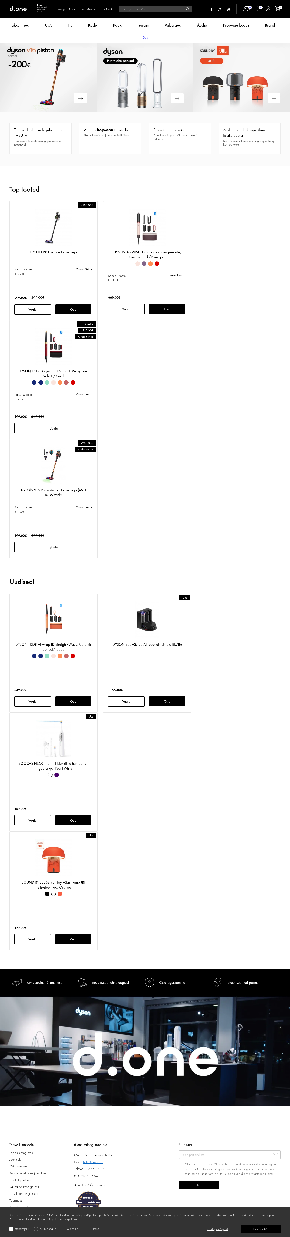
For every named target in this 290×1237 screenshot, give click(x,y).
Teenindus (15, 1200)
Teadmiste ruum (89, 9)
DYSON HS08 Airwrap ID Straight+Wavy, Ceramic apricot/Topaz (53, 647)
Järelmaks (15, 1159)
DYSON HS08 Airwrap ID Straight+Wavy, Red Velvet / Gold (53, 373)
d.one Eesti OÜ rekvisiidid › (90, 1185)
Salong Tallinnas (66, 9)
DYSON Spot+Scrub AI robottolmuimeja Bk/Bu (147, 644)
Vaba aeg (173, 25)
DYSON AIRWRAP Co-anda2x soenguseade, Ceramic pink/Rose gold (147, 254)
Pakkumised (19, 25)
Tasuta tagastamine (21, 1180)
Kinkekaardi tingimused (23, 1193)
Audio (202, 25)
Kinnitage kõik (261, 1229)
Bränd (270, 25)
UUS (48, 25)
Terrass (143, 25)
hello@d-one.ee (93, 1162)
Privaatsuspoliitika (20, 1207)
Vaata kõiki (82, 269)
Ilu (70, 25)
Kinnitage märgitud (217, 1229)
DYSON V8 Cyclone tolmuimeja (53, 252)
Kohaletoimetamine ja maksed (28, 1173)
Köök (117, 25)
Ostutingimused (19, 1166)
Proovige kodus (236, 25)
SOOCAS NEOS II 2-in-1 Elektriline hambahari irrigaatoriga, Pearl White (53, 766)
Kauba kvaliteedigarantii (24, 1187)
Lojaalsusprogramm (21, 1152)
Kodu (92, 25)
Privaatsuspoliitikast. (68, 1219)
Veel (12, 125)
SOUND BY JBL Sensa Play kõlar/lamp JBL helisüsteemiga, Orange (53, 885)
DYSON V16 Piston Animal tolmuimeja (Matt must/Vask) (53, 492)
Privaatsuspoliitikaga (262, 1174)
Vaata (32, 309)
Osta (73, 309)
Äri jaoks (108, 9)
